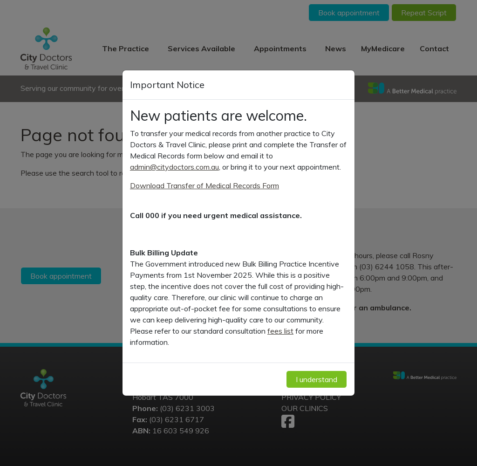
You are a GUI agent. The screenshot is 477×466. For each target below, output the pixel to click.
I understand (316, 379)
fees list (280, 331)
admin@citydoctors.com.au (174, 166)
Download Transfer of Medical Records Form (204, 185)
